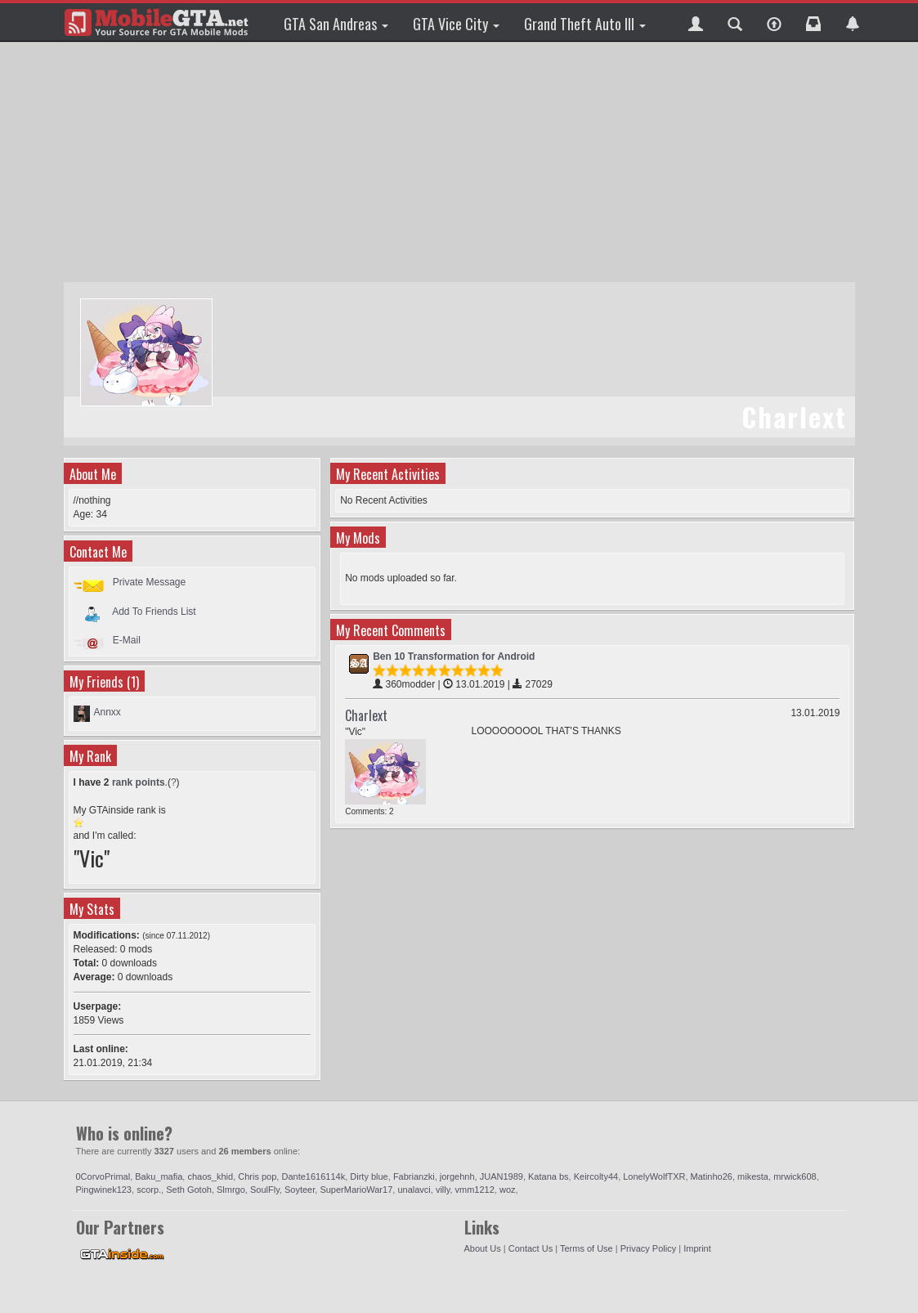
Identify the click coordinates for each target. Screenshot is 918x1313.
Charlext (366, 715)
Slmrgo (231, 1189)
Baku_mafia (158, 1176)
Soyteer (299, 1189)
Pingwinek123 (104, 1189)
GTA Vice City (456, 23)
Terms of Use (586, 1248)
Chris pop (257, 1176)
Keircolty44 (596, 1176)
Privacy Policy (648, 1248)
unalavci (413, 1189)
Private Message (149, 582)
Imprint (697, 1248)
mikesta (752, 1176)
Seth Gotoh (189, 1189)
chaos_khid (210, 1176)
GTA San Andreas (336, 23)
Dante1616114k (313, 1176)
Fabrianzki (414, 1176)
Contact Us (530, 1248)
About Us (482, 1248)
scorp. (149, 1189)
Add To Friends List (154, 610)
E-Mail (127, 640)
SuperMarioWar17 (356, 1189)
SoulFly (265, 1189)
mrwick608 (795, 1176)
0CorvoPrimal (103, 1176)
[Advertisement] (461, 163)
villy (443, 1189)
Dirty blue (368, 1176)
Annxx (107, 712)
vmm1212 (475, 1189)
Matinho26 (711, 1176)
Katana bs (548, 1176)
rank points (138, 782)
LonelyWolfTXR (654, 1176)
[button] (695, 22)
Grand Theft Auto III (585, 23)
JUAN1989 (501, 1176)
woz (507, 1189)
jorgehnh (457, 1176)
